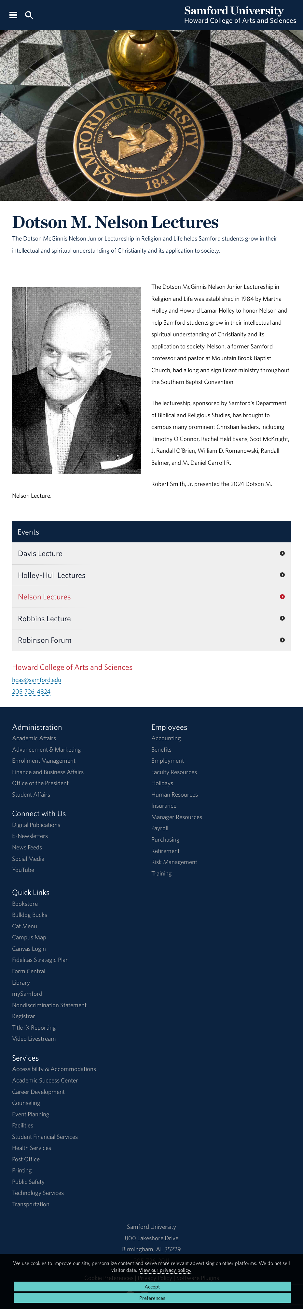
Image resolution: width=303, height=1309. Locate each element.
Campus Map (29, 937)
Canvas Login (29, 948)
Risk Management (174, 862)
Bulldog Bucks (29, 915)
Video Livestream (34, 1038)
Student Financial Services (45, 1136)
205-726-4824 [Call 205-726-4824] (31, 691)
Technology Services (38, 1193)
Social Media (28, 858)
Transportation (30, 1204)
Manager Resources (176, 817)
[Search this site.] (29, 14)
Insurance (163, 805)
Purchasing (165, 839)
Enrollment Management (44, 760)
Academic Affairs (34, 738)
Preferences (152, 1298)
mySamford (27, 993)
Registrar (23, 1016)
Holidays (162, 783)
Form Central (28, 971)
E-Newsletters (30, 836)
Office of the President (40, 783)
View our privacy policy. (165, 1270)
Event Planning (30, 1114)
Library (21, 982)
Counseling (26, 1103)
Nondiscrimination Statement (49, 1005)
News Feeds (27, 847)
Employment (167, 760)
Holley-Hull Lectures (52, 575)
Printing (22, 1170)
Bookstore (25, 903)
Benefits (161, 749)
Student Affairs (31, 794)
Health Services (31, 1148)
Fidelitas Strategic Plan (40, 959)
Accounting (166, 738)
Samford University (151, 1226)
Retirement (165, 851)
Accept (152, 1286)
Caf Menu (24, 926)
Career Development (38, 1092)
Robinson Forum (45, 640)
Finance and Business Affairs (48, 772)
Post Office (26, 1159)
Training (161, 873)
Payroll (159, 828)
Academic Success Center (45, 1080)
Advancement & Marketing (46, 749)
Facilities (22, 1125)
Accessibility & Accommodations (54, 1069)
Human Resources (174, 794)
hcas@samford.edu (36, 680)
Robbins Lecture (44, 618)
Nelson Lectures (44, 596)
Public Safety (28, 1181)
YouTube (23, 870)
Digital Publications (36, 825)
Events (28, 532)
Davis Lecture (40, 553)
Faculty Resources (174, 772)
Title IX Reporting (34, 1027)
